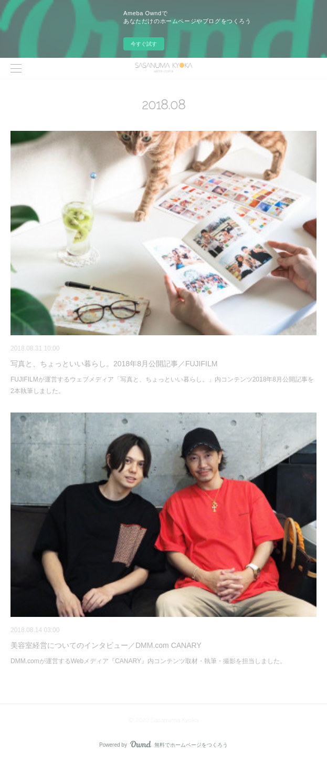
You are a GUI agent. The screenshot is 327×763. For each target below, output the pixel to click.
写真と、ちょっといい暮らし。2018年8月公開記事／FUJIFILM (113, 363)
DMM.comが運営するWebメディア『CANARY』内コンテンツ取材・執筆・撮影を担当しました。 (148, 661)
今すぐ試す (144, 44)
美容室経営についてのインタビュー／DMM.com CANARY (106, 645)
